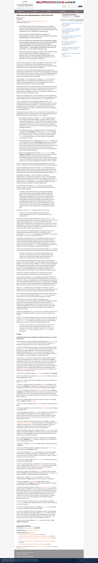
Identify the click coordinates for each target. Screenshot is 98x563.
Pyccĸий (71, 3)
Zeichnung (36, 179)
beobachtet (47, 430)
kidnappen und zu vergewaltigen (24, 422)
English (50, 3)
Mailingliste (63, 11)
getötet (39, 263)
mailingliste (23, 547)
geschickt (35, 244)
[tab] (64, 20)
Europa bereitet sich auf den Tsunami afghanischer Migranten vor (34, 536)
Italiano (60, 3)
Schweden (19, 343)
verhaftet (34, 401)
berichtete (25, 358)
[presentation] (64, 20)
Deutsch (45, 3)
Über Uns (21, 11)
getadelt (55, 172)
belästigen (39, 390)
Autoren (35, 11)
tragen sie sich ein (40, 546)
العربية (37, 3)
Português (68, 3)
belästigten (32, 477)
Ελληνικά (47, 3)
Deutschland (52, 341)
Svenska (74, 3)
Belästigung (39, 465)
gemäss (43, 98)
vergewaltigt (38, 373)
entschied (35, 185)
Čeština (40, 3)
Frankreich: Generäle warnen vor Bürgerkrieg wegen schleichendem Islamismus (37, 541)
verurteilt (46, 131)
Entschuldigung (25, 369)
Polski (66, 3)
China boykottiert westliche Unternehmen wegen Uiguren (32, 544)
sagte (33, 134)
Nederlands (62, 3)
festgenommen (46, 140)
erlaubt (20, 136)
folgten (45, 79)
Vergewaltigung (45, 408)
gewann (32, 277)
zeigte (34, 352)
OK (81, 560)
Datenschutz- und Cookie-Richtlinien (24, 556)
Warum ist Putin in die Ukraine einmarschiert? (29, 534)
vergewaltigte (46, 507)
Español (52, 3)
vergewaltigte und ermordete (45, 487)
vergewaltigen (25, 349)
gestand (40, 118)
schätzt (50, 248)
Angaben (51, 218)
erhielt (23, 317)
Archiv (49, 11)
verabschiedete (43, 295)
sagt (22, 287)
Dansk (42, 3)
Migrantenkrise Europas (32, 530)
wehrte (29, 210)
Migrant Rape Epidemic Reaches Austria (37, 21)
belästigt (43, 384)
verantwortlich (28, 234)
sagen (39, 104)
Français (55, 3)
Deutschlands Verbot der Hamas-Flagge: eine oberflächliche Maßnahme (35, 537)
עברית (57, 3)
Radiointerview (23, 320)
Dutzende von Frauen (45, 152)
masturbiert (39, 459)
